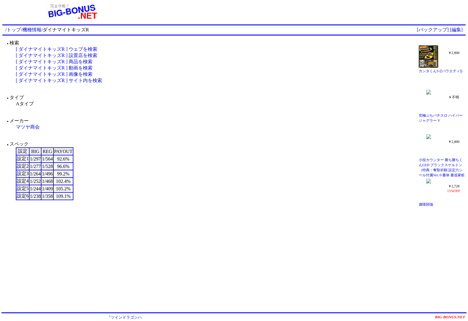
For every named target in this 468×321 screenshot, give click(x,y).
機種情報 (31, 29)
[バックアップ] (433, 29)
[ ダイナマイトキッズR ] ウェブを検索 (56, 49)
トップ (14, 29)
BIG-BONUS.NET (450, 317)
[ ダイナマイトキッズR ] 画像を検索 (54, 74)
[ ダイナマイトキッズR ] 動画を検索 (54, 67)
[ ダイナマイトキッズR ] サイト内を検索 (59, 80)
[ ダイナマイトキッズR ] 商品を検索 (54, 61)
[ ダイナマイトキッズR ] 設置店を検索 (56, 55)
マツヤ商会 (28, 126)
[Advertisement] (303, 11)
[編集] (456, 29)
